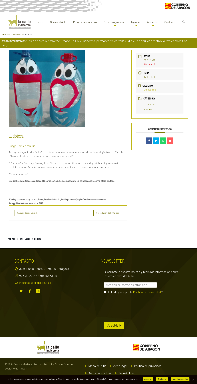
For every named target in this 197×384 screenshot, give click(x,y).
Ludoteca (149, 104)
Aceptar (147, 379)
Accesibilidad (126, 373)
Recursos (152, 22)
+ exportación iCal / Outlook (104, 213)
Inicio (40, 22)
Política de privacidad (147, 366)
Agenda (135, 22)
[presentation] (116, 308)
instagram (38, 291)
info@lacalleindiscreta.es (35, 283)
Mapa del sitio (97, 366)
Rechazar (162, 379)
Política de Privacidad (147, 292)
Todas (148, 109)
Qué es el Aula (58, 22)
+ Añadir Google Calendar (31, 213)
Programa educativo (85, 22)
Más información (180, 379)
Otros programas (114, 22)
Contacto (169, 22)
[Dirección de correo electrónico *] (130, 285)
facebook (29, 291)
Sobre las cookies (99, 373)
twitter (21, 291)
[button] (183, 22)
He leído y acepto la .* (133, 292)
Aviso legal (120, 366)
